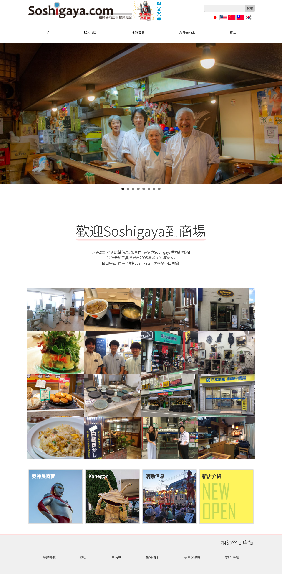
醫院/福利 (153, 557)
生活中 (116, 557)
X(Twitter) (159, 14)
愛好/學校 (232, 557)
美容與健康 (192, 557)
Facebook (159, 3)
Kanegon (98, 476)
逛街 (83, 557)
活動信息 (137, 32)
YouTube (159, 19)
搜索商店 (90, 32)
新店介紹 (211, 476)
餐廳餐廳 (49, 557)
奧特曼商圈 (144, 10)
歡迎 (233, 32)
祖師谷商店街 (80, 10)
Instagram (159, 8)
